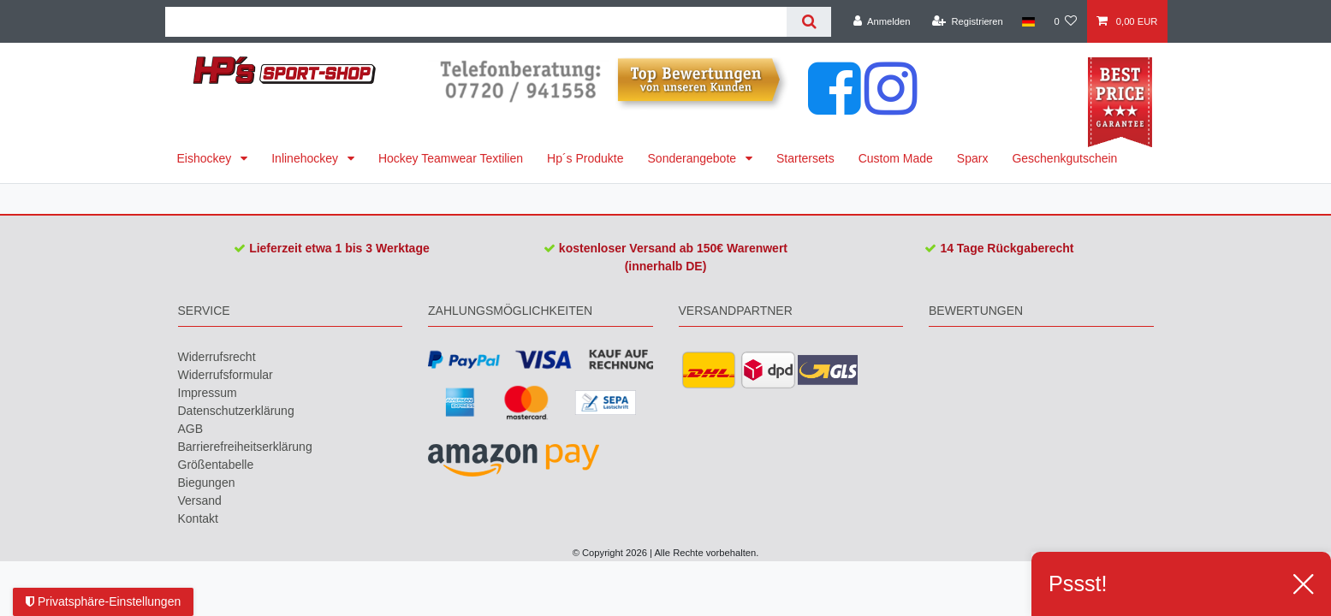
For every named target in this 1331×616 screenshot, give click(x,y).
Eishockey (206, 158)
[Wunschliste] (1065, 21)
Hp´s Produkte (585, 158)
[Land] (1028, 21)
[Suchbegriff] (476, 22)
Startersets (805, 158)
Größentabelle (216, 464)
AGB (191, 428)
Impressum (207, 393)
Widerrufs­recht (217, 357)
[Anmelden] (882, 21)
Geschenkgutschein (1064, 158)
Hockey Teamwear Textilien (450, 158)
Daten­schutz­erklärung (236, 411)
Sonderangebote (694, 158)
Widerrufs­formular (225, 375)
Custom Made (896, 158)
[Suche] (808, 22)
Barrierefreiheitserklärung (245, 446)
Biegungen (206, 482)
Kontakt (198, 518)
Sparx (973, 158)
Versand (200, 500)
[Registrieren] (968, 21)
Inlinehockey (306, 158)
